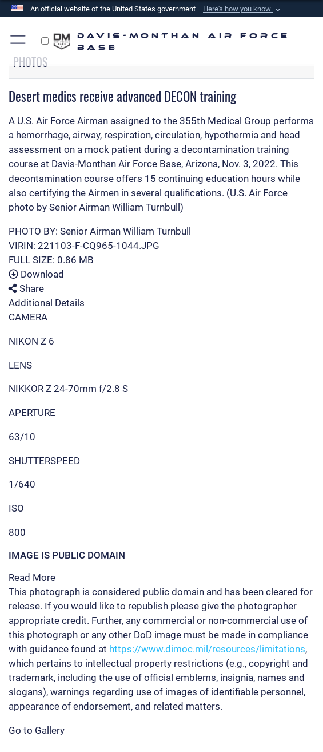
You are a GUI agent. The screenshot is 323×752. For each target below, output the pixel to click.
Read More (32, 577)
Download (36, 274)
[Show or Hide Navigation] (18, 41)
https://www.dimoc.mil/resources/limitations (207, 649)
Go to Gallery (37, 730)
